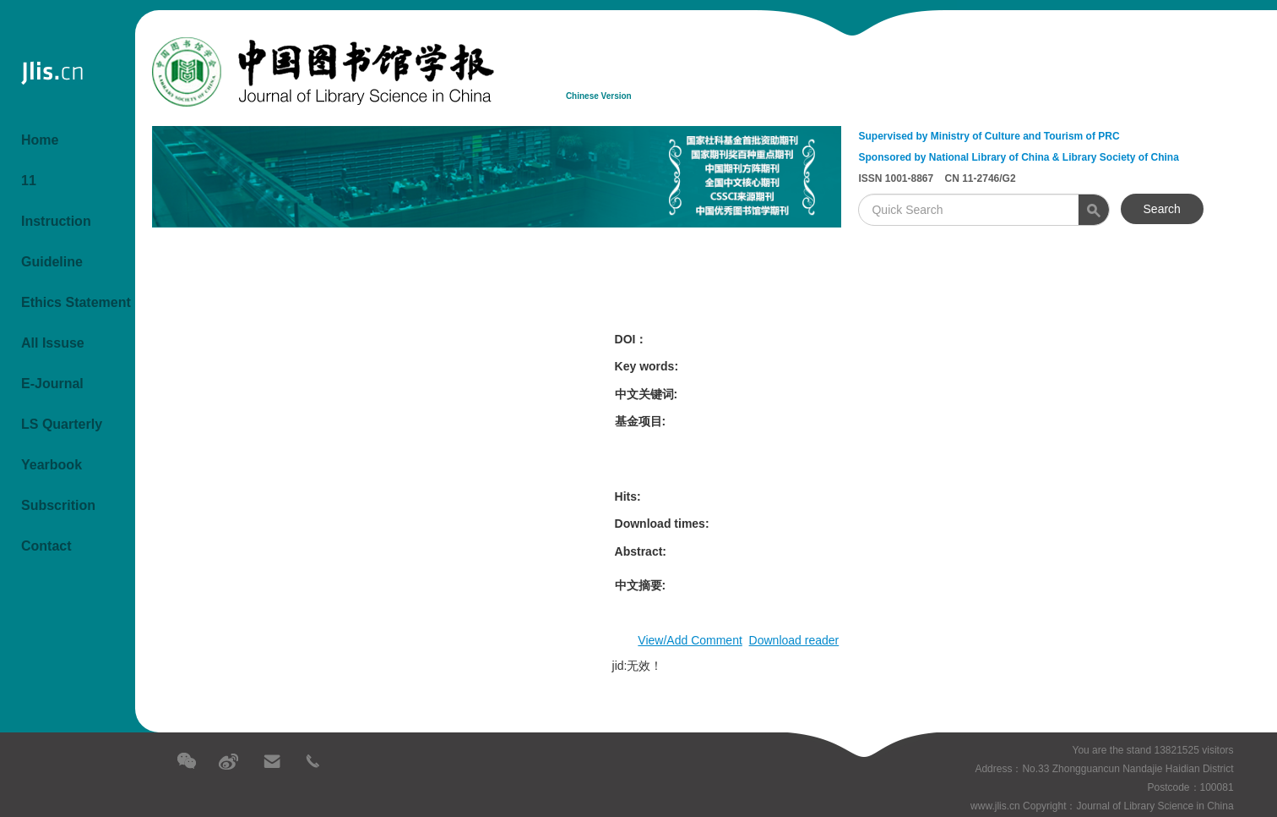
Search (1162, 209)
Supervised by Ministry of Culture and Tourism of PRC (988, 136)
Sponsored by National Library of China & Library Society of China (1018, 157)
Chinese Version (599, 96)
